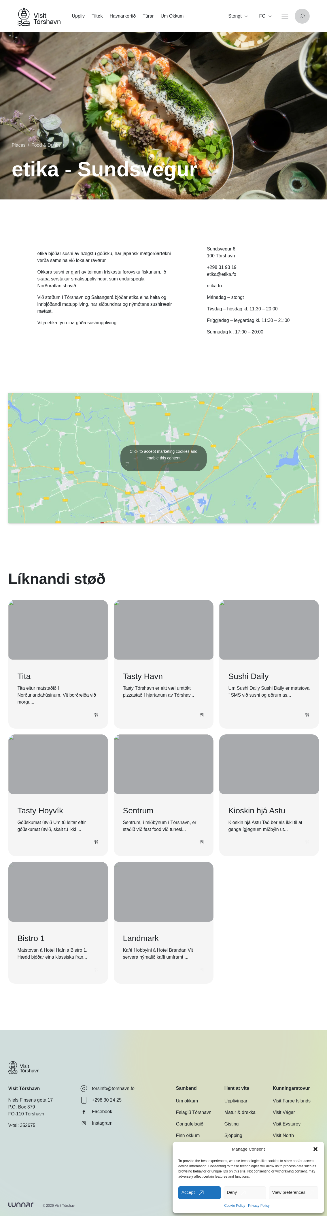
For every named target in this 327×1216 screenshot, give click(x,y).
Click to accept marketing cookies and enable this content (163, 454)
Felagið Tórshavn (193, 1112)
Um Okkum (172, 16)
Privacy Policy (259, 1206)
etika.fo (214, 285)
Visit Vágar (284, 1112)
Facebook (96, 1111)
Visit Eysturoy (287, 1123)
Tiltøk (97, 16)
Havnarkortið (122, 16)
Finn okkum (188, 1135)
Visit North (283, 1135)
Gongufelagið (189, 1123)
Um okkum (187, 1100)
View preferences (288, 1192)
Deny (232, 1192)
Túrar (148, 16)
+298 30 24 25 (101, 1100)
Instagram (96, 1123)
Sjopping (233, 1135)
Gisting (231, 1123)
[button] (315, 1149)
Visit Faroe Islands (292, 1100)
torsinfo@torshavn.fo (107, 1088)
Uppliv (78, 16)
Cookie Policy (234, 1206)
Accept (188, 1192)
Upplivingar (235, 1100)
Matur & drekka (240, 1112)
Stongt (238, 16)
